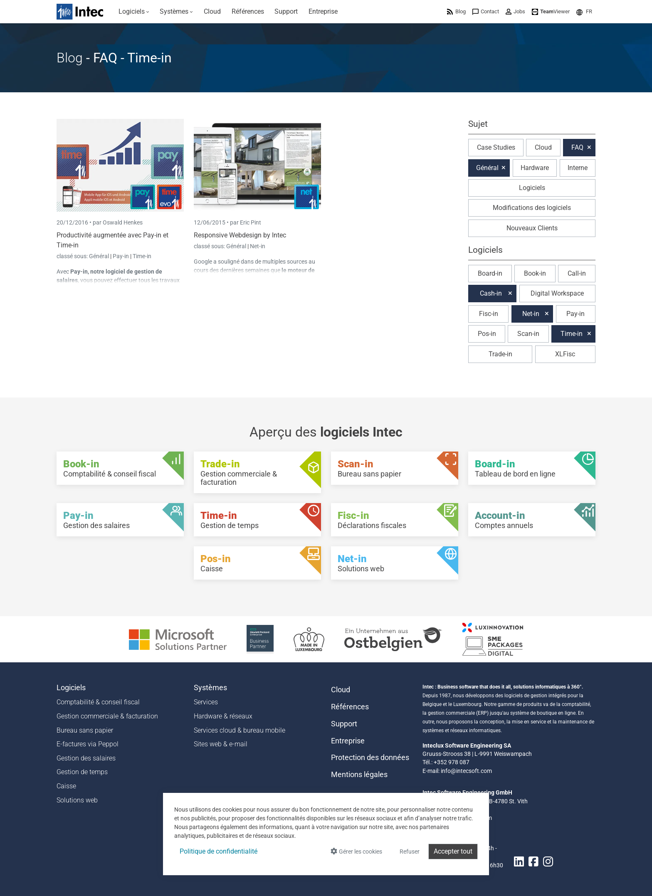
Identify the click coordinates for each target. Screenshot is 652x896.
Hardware (535, 168)
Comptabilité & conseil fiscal (98, 702)
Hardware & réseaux (223, 716)
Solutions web (77, 800)
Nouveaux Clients (532, 228)
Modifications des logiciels (532, 208)
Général (99, 256)
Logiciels (532, 188)
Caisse (66, 786)
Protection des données (370, 757)
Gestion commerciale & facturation (107, 716)
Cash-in (491, 293)
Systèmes (210, 688)
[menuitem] (134, 11)
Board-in (490, 273)
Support (344, 724)
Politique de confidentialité (218, 851)
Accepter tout (453, 851)
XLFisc (565, 354)
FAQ (577, 147)
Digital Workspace (557, 293)
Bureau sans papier (85, 730)
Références (350, 707)
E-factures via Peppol (88, 744)
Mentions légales (359, 774)
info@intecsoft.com (466, 771)
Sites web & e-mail (220, 744)
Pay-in (121, 256)
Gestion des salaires (86, 758)
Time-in (142, 256)
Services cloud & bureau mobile (239, 730)
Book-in (535, 273)
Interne (578, 168)
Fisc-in (488, 314)
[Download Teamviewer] (551, 11)
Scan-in (528, 334)
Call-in (577, 273)
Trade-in (500, 354)
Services (206, 702)
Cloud (543, 147)
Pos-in (487, 334)
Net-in (257, 246)
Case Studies (496, 147)
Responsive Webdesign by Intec (240, 235)
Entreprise (348, 741)
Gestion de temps (82, 772)
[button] (584, 11)
